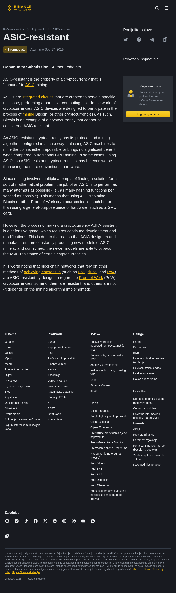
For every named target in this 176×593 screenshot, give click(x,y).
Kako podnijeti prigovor (147, 464)
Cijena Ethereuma (101, 427)
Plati (50, 352)
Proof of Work (91, 277)
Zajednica (11, 397)
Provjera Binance (143, 434)
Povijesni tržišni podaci (147, 367)
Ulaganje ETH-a (57, 397)
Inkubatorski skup (58, 386)
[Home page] (19, 8)
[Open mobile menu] (166, 8)
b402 (93, 390)
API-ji (136, 429)
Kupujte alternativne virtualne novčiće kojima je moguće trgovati (108, 494)
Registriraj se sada (148, 114)
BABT (51, 408)
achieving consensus (42, 272)
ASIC (29, 85)
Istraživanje (55, 413)
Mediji (8, 364)
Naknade (138, 423)
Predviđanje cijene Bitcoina (107, 442)
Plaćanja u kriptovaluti (61, 358)
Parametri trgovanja (145, 440)
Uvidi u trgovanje (143, 373)
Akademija (54, 375)
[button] (166, 8)
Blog (7, 391)
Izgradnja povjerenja (17, 386)
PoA (111, 272)
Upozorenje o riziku (17, 402)
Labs (93, 379)
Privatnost (11, 380)
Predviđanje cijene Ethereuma (108, 448)
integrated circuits (38, 97)
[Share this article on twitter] (125, 39)
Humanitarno (55, 419)
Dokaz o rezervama (145, 379)
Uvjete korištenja (142, 569)
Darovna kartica (57, 380)
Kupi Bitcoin (97, 463)
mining (28, 114)
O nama (10, 341)
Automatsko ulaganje (61, 391)
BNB (136, 352)
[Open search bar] (155, 8)
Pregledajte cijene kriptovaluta (108, 416)
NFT (50, 402)
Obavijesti (11, 408)
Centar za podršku (144, 408)
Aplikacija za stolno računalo (22, 419)
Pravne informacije (16, 369)
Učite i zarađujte (100, 410)
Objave (9, 352)
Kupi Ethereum (99, 485)
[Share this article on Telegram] (152, 39)
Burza (51, 341)
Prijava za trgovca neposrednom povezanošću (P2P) (107, 345)
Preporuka (139, 347)
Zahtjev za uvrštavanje (104, 364)
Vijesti (8, 358)
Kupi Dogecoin (99, 479)
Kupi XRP (96, 474)
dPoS (92, 272)
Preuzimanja (12, 413)
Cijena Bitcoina (99, 421)
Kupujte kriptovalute (60, 347)
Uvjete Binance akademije (26, 572)
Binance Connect (101, 385)
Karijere (9, 347)
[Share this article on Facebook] (139, 39)
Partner (137, 341)
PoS (81, 272)
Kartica (52, 369)
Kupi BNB (96, 468)
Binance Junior (57, 364)
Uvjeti (8, 375)
